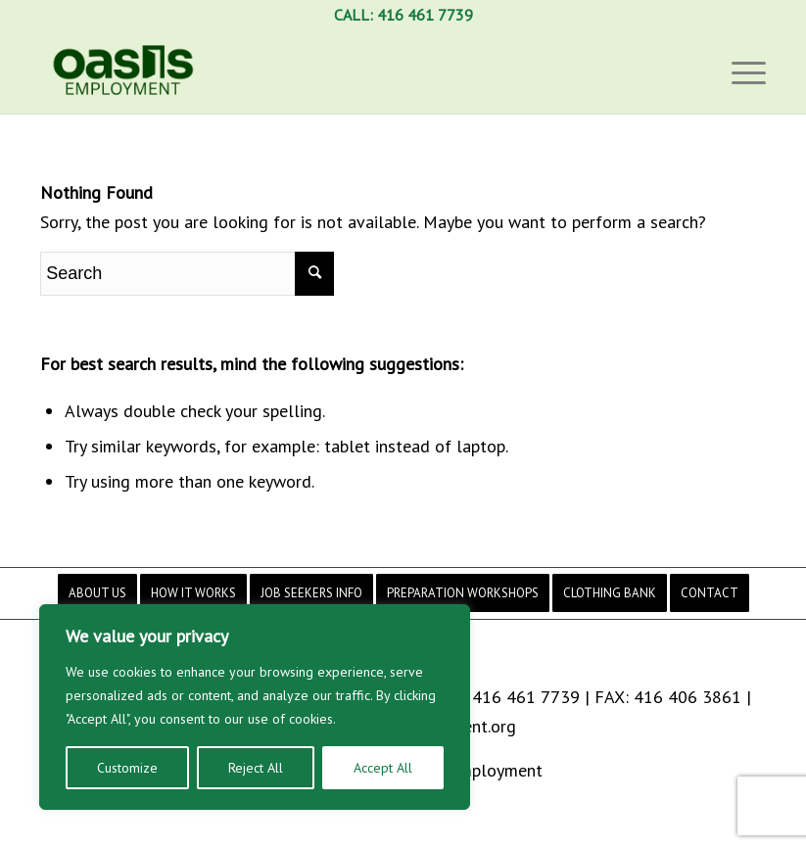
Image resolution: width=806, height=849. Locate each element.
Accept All (383, 768)
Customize (127, 768)
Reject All (255, 768)
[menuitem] (97, 593)
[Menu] (744, 71)
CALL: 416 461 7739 (403, 14)
